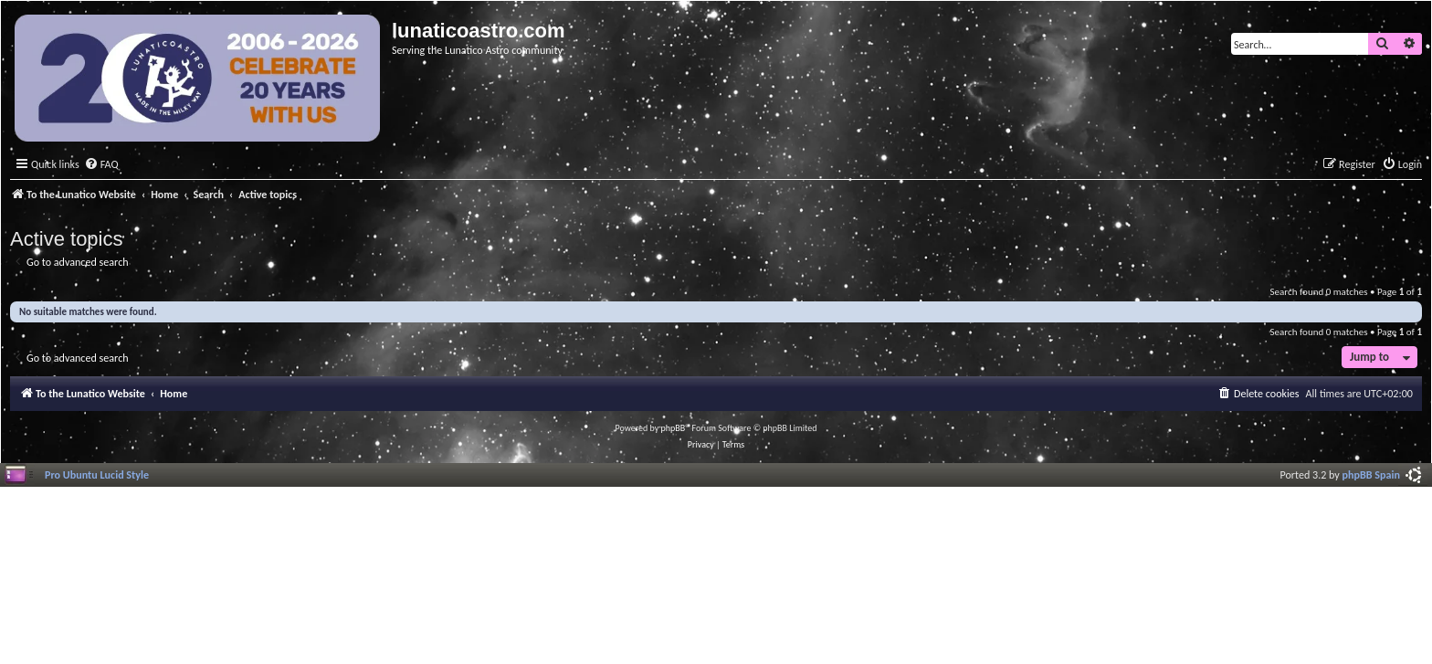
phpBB (673, 428)
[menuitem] (101, 165)
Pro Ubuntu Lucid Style (97, 474)
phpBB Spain (1371, 474)
